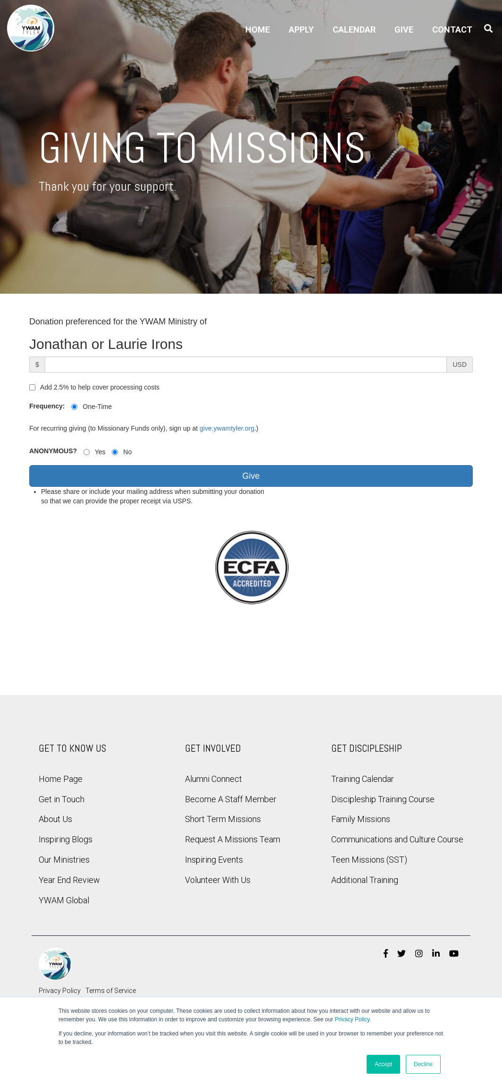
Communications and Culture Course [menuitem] (397, 839)
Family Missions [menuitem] (360, 819)
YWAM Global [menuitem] (65, 900)
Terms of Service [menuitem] (110, 990)
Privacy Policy (352, 1019)
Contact (452, 29)
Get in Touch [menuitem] (61, 799)
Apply (301, 29)
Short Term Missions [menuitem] (223, 819)
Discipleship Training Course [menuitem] (383, 799)
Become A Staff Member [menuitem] (230, 799)
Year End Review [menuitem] (69, 880)
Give (403, 29)
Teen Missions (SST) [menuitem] (369, 860)
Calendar (354, 29)
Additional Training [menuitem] (364, 880)
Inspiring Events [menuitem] (214, 860)
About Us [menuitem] (55, 819)
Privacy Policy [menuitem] (60, 990)
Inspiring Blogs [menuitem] (65, 839)
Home (257, 29)
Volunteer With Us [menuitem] (218, 880)
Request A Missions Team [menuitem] (232, 839)
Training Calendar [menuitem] (362, 779)
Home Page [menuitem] (61, 779)
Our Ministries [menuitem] (64, 860)
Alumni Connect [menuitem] (213, 779)
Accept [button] (383, 1064)
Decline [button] (423, 1064)
